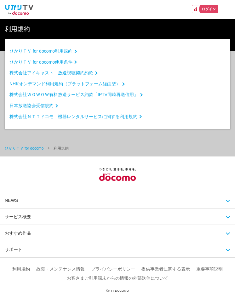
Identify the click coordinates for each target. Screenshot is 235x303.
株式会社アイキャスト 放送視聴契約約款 (51, 72)
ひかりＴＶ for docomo (24, 148)
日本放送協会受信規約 (31, 105)
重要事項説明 (209, 269)
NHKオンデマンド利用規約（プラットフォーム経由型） (64, 83)
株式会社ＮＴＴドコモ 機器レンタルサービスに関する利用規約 (73, 116)
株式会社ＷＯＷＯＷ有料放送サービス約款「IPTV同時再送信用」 (73, 94)
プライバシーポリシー (113, 269)
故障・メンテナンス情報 (60, 269)
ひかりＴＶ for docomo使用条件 (40, 62)
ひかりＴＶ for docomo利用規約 (40, 51)
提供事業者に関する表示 (165, 269)
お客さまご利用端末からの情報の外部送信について (117, 278)
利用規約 (21, 269)
